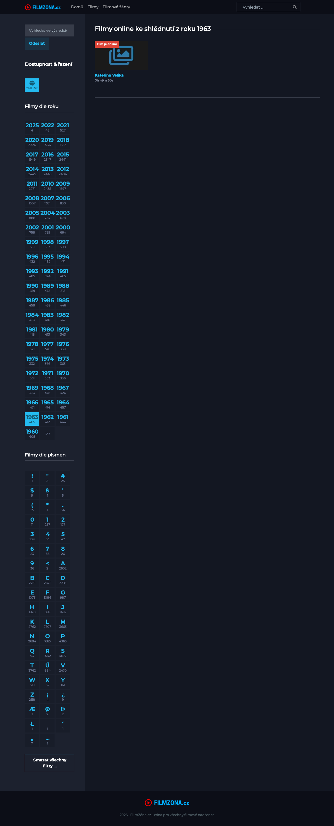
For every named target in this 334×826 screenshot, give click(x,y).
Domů (78, 6)
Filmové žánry (116, 6)
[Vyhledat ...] (268, 7)
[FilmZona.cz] (43, 7)
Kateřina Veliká (109, 75)
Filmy (92, 6)
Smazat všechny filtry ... (49, 763)
